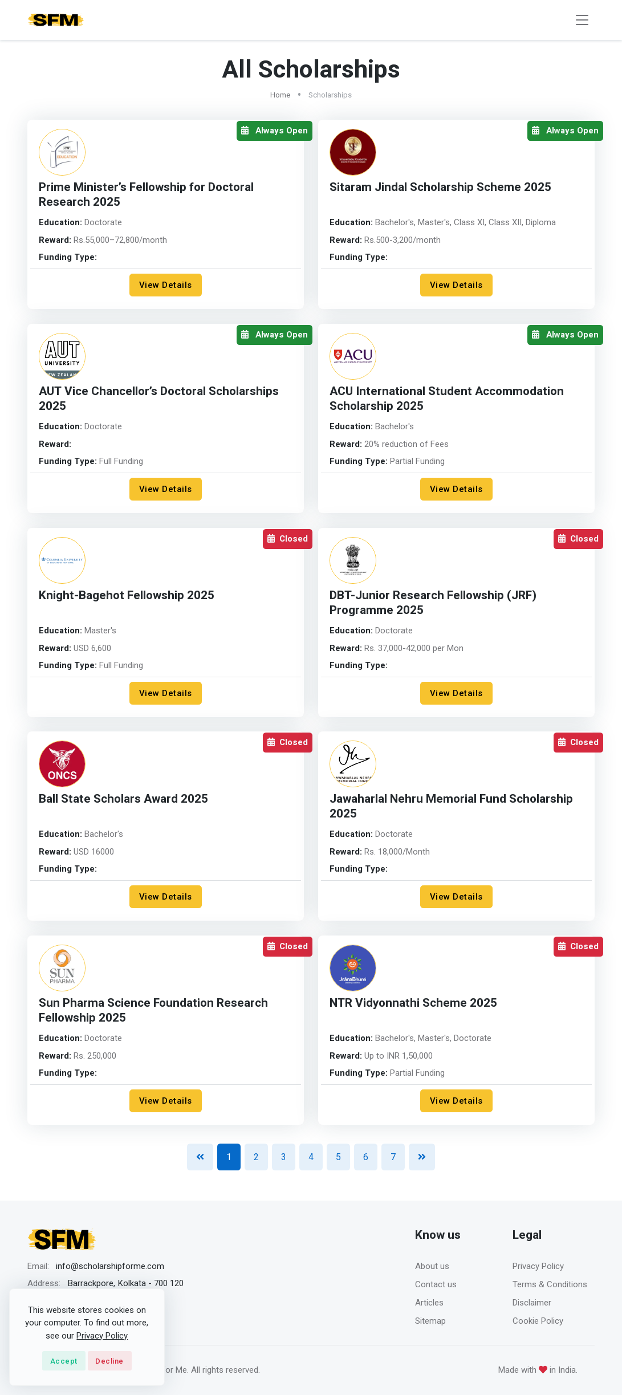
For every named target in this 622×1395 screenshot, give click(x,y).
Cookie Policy (538, 1321)
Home (280, 95)
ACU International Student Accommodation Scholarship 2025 (447, 399)
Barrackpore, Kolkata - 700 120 (125, 1283)
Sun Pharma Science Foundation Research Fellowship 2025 (153, 1010)
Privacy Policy (538, 1266)
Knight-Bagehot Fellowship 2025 (126, 595)
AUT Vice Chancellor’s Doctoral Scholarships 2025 (159, 399)
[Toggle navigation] (582, 20)
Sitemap (430, 1321)
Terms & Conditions (550, 1284)
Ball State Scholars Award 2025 (123, 799)
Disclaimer (532, 1303)
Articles (429, 1303)
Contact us (436, 1284)
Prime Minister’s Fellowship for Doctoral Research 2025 (146, 194)
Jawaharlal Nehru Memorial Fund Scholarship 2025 (451, 806)
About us (432, 1266)
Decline (109, 1361)
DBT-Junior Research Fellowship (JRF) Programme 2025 (433, 603)
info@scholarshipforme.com (110, 1266)
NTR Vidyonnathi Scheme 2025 (414, 1003)
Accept (64, 1361)
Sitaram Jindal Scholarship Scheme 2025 (440, 187)
